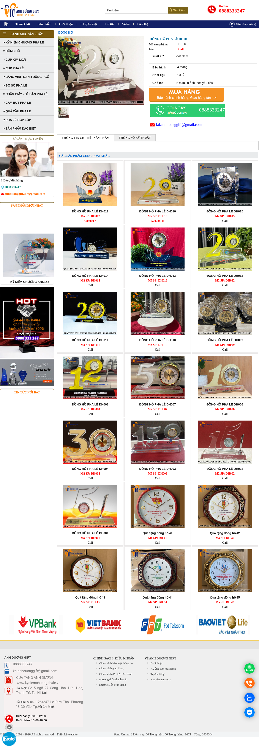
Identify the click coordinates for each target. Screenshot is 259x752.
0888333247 (232, 11)
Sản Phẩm (44, 24)
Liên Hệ (142, 24)
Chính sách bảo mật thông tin (116, 663)
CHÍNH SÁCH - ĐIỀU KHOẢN (113, 658)
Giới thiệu (66, 24)
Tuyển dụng (158, 674)
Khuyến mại (89, 24)
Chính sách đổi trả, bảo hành (115, 674)
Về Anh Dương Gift (160, 658)
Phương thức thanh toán (113, 679)
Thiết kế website (66, 734)
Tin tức (109, 24)
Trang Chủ (23, 24)
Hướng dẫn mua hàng (163, 668)
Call (225, 221)
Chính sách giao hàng (111, 668)
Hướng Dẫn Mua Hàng (112, 684)
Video (126, 24)
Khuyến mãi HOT (161, 679)
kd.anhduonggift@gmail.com (179, 124)
